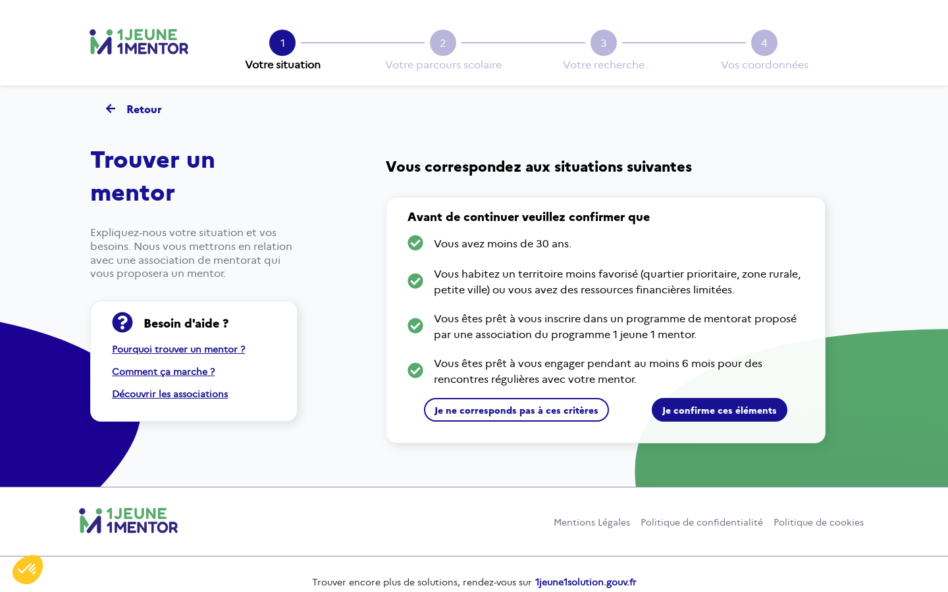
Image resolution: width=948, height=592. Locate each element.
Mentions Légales (592, 522)
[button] (27, 569)
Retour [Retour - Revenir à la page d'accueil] (133, 108)
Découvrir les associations (170, 394)
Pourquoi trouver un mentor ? (178, 349)
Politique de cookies (819, 522)
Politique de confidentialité (702, 522)
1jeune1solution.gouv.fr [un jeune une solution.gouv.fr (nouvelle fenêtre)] (586, 582)
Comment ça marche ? (163, 372)
